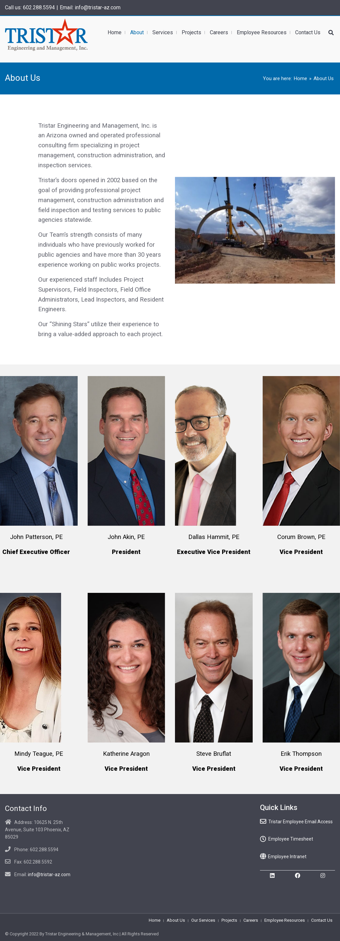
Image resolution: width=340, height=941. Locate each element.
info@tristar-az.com (49, 874)
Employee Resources (284, 920)
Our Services (203, 920)
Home (300, 78)
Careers (250, 920)
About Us (176, 920)
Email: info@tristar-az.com (90, 7)
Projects (229, 920)
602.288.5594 (39, 7)
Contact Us (321, 920)
